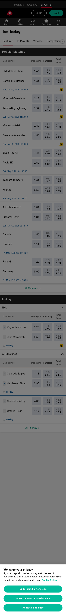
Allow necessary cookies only (33, 598)
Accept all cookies (33, 607)
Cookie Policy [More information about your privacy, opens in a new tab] (49, 580)
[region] (33, 589)
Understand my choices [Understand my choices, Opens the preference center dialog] (33, 589)
